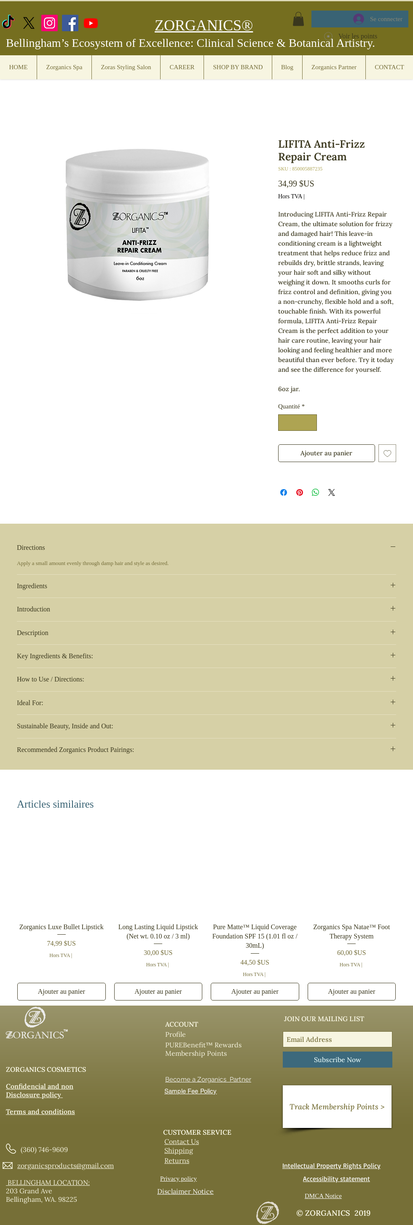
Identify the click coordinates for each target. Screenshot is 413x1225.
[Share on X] (332, 492)
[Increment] (310, 422)
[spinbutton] (298, 422)
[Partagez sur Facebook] (284, 492)
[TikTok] (8, 23)
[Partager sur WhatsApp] (316, 492)
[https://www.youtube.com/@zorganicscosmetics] (91, 23)
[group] (206, 914)
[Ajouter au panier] (61, 992)
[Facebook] (70, 23)
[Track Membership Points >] (337, 1106)
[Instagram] (49, 23)
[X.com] (29, 23)
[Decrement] (285, 422)
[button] (298, 19)
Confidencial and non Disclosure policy (39, 1090)
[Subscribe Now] (337, 1060)
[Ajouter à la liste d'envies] (387, 453)
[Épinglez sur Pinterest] (300, 492)
